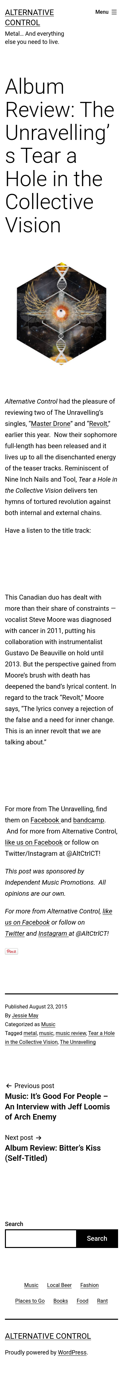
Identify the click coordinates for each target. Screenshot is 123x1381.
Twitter (15, 933)
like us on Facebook (34, 842)
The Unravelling (78, 1042)
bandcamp (88, 820)
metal (30, 1033)
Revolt (98, 424)
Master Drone (50, 424)
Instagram (53, 933)
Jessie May (25, 1015)
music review (71, 1033)
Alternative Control (48, 1336)
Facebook (46, 820)
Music (48, 1024)
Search (14, 1223)
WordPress (72, 1352)
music (46, 1033)
